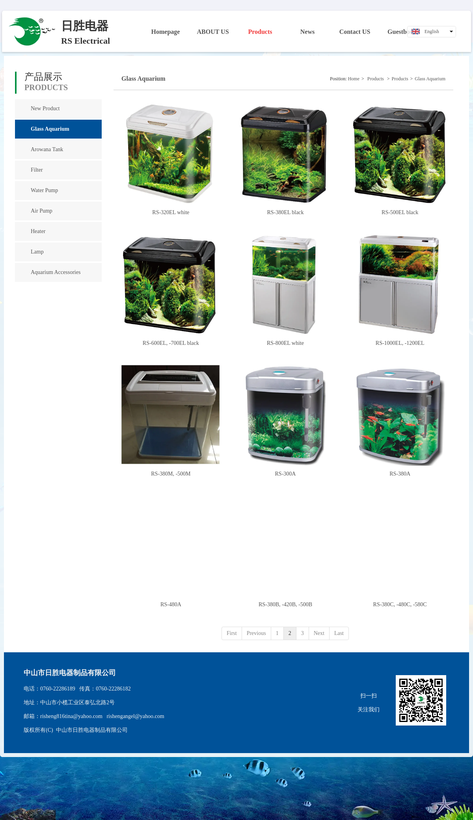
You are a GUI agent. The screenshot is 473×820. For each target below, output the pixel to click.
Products (375, 78)
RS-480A (170, 604)
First (232, 633)
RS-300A (285, 474)
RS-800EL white (285, 343)
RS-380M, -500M (170, 474)
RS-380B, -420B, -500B (285, 604)
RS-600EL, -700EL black (171, 343)
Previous (256, 633)
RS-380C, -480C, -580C (400, 604)
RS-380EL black (285, 212)
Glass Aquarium (430, 78)
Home (353, 78)
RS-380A (399, 474)
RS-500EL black (400, 212)
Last (339, 633)
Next (319, 633)
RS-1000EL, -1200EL (400, 343)
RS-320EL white (170, 212)
